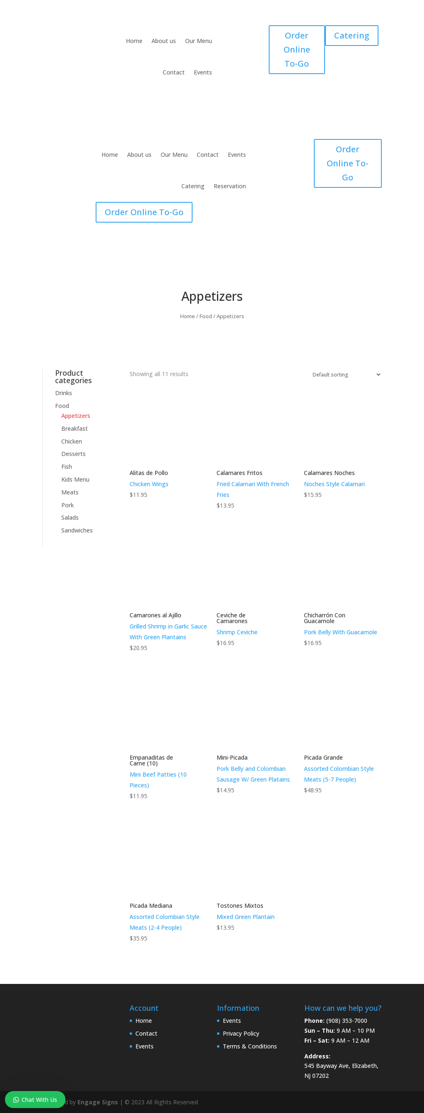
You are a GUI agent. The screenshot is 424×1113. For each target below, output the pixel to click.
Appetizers (75, 416)
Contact (174, 72)
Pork (67, 505)
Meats (70, 492)
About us (164, 41)
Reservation (230, 186)
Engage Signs (97, 1102)
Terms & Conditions (250, 1046)
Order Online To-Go (297, 49)
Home (134, 41)
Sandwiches (77, 530)
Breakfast (74, 428)
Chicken (71, 441)
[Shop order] (345, 374)
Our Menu (198, 41)
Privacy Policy (241, 1033)
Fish (66, 466)
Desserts (73, 454)
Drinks (63, 393)
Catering (351, 35)
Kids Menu (75, 479)
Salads (70, 517)
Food (206, 316)
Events (203, 72)
